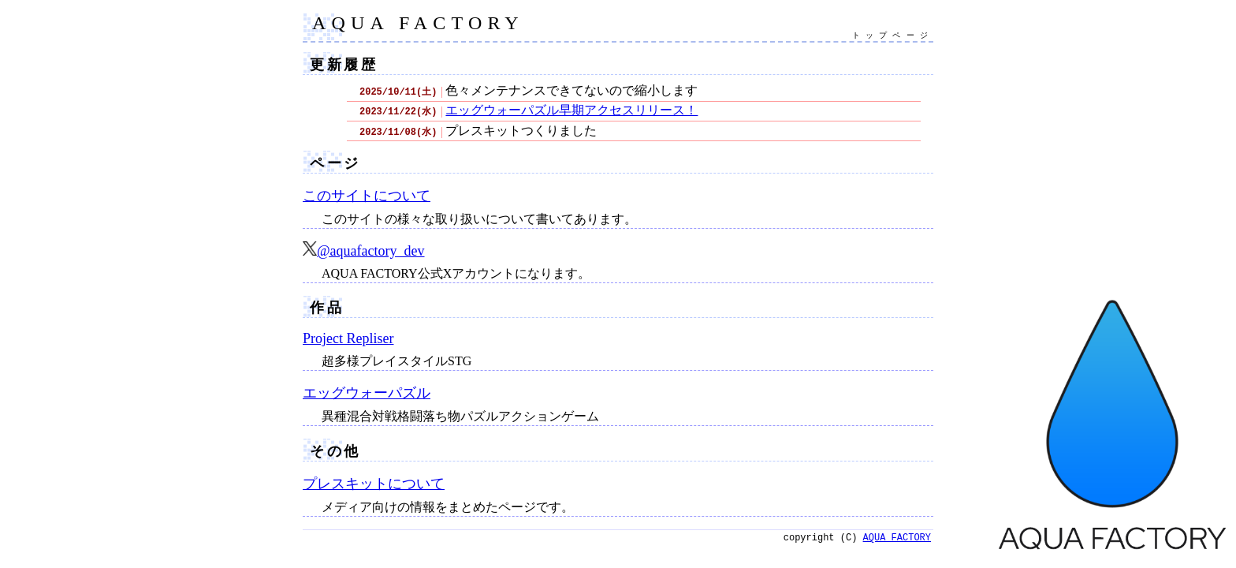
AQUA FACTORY (418, 23)
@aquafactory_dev (364, 251)
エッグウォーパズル (366, 393)
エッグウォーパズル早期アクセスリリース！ (571, 110)
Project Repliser (348, 338)
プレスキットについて (374, 483)
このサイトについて (366, 196)
